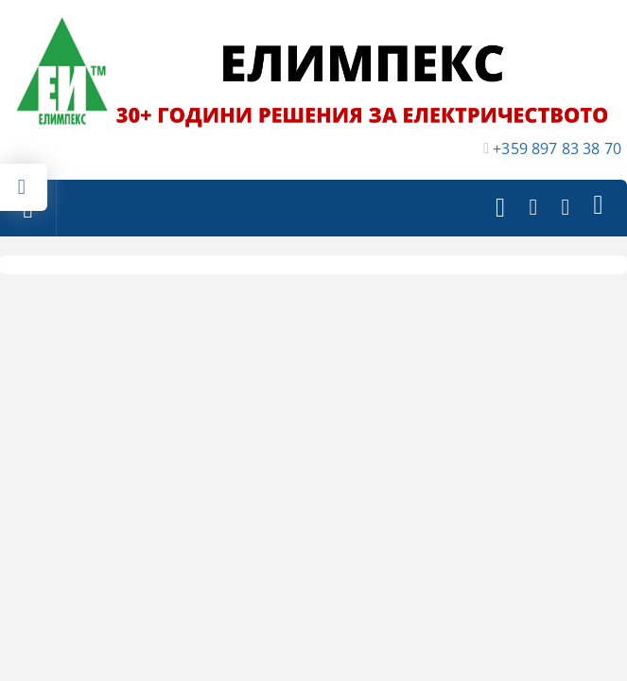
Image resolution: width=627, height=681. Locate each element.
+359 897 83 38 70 (557, 148)
